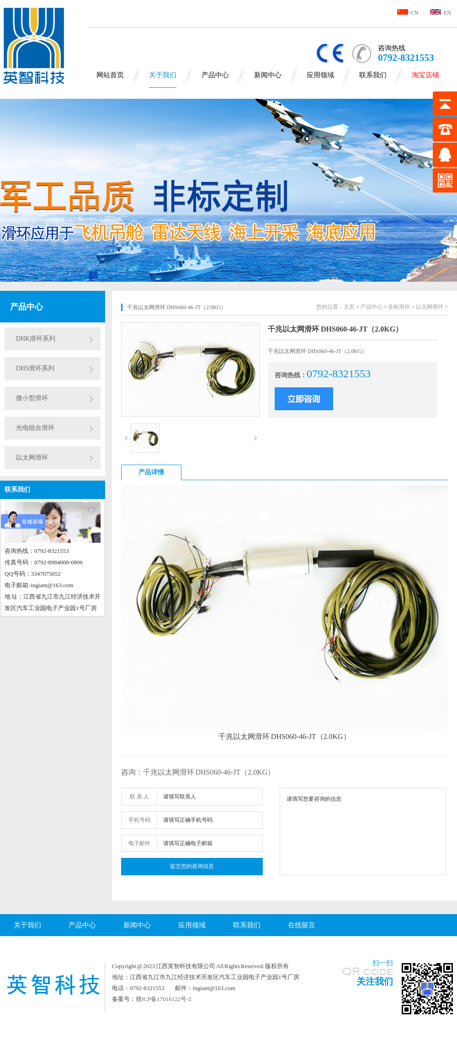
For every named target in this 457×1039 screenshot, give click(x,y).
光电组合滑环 (35, 427)
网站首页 (110, 75)
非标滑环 (399, 307)
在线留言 (301, 925)
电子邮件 (139, 843)
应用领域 (320, 75)
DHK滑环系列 (35, 338)
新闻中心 (268, 75)
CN (408, 13)
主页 (349, 307)
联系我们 (373, 75)
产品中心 (215, 75)
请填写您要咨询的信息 (363, 831)
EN (440, 13)
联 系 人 (139, 796)
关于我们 (162, 75)
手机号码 (139, 820)
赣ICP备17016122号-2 (163, 999)
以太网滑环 (32, 457)
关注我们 (374, 981)
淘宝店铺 (425, 75)
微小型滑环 (32, 398)
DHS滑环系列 (35, 368)
